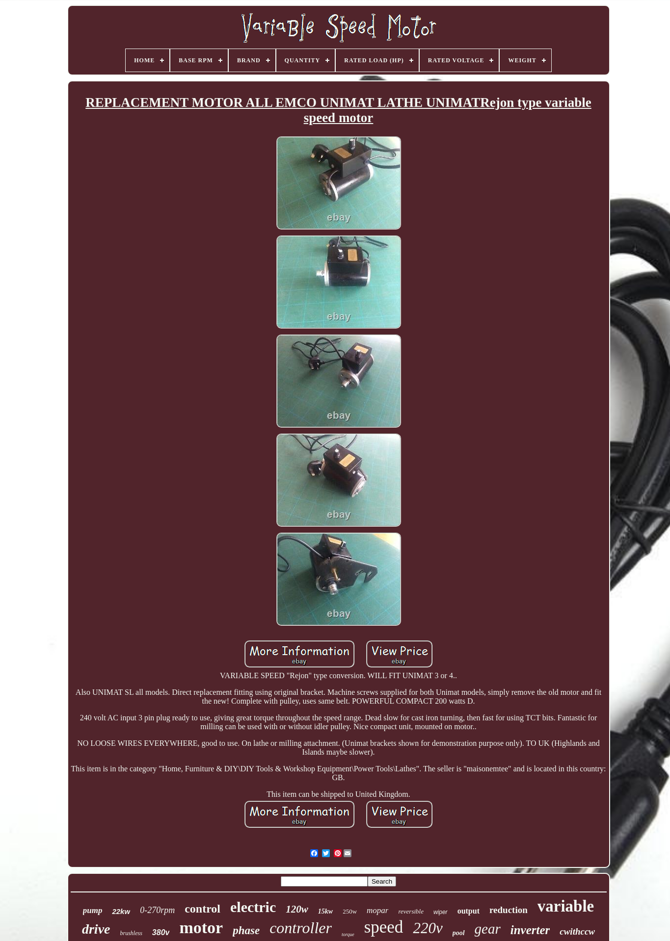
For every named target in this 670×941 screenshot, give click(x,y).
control (202, 908)
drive (96, 929)
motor (201, 927)
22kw (121, 911)
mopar (377, 910)
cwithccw (577, 931)
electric (253, 907)
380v (161, 932)
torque (348, 934)
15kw (325, 911)
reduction (508, 910)
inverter (530, 930)
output (468, 911)
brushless (131, 933)
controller (300, 928)
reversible (411, 911)
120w (297, 909)
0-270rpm (157, 910)
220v (427, 928)
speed (383, 927)
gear (488, 929)
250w (350, 911)
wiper (440, 912)
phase (246, 930)
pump (93, 910)
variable (565, 906)
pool (459, 933)
